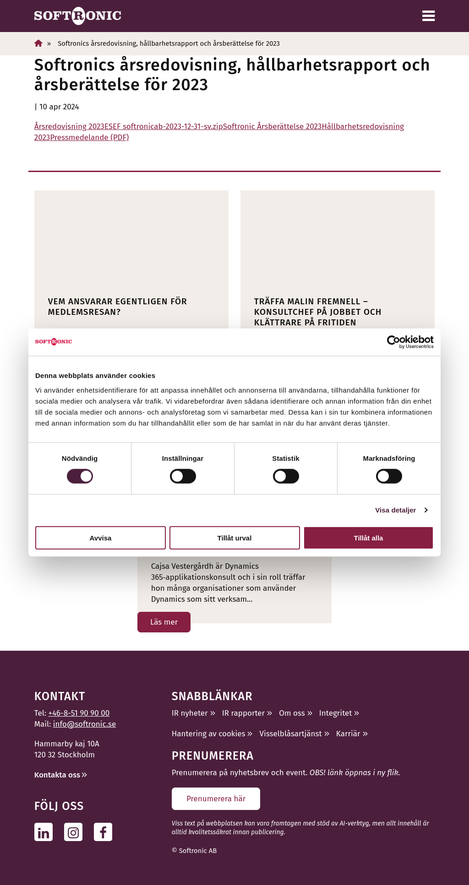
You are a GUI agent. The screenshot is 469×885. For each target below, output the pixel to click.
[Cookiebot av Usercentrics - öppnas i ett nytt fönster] (394, 342)
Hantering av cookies (208, 734)
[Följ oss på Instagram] (75, 832)
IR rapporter (243, 713)
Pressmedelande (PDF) (89, 137)
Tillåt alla (368, 537)
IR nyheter (190, 713)
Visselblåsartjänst (291, 734)
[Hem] (38, 43)
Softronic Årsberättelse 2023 (272, 126)
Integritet (335, 713)
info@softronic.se (84, 724)
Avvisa (101, 537)
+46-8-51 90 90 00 (79, 713)
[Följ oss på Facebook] (105, 832)
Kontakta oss (57, 775)
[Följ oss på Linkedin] (46, 832)
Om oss (292, 713)
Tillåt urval (235, 537)
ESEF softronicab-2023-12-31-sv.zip (163, 126)
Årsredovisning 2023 (69, 126)
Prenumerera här (215, 799)
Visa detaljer (395, 510)
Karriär (348, 734)
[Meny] (428, 16)
